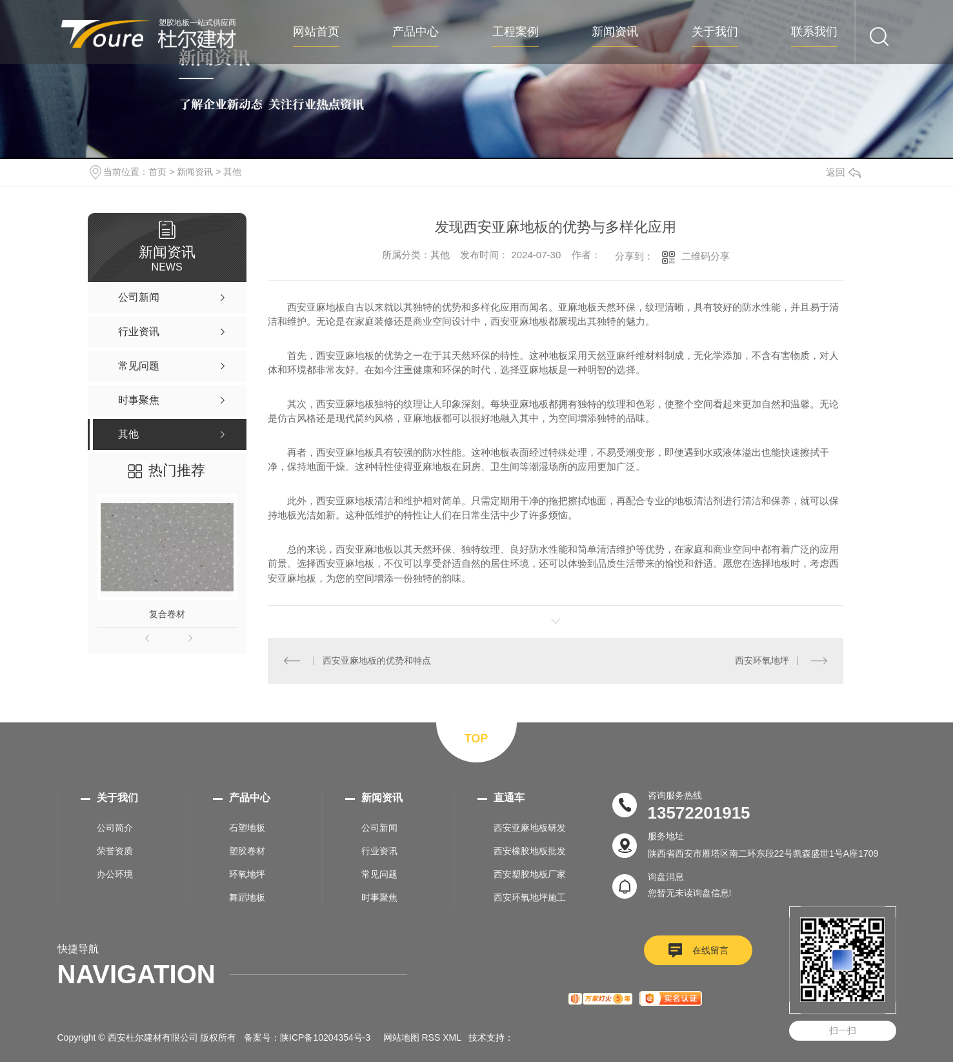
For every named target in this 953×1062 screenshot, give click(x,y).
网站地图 (401, 1037)
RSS (431, 1037)
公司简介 (115, 827)
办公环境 (115, 874)
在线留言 (710, 950)
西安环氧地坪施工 (530, 897)
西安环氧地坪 (762, 660)
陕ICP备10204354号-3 (325, 1037)
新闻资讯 (615, 32)
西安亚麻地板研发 (530, 827)
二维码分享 (705, 255)
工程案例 (515, 32)
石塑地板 (247, 827)
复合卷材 (167, 614)
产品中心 (415, 32)
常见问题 (379, 874)
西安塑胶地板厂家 (530, 874)
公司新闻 (379, 827)
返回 (843, 172)
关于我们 (715, 32)
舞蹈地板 (247, 897)
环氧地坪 (247, 874)
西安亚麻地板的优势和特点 (377, 660)
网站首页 (316, 32)
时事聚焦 (379, 897)
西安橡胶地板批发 (530, 851)
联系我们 (814, 32)
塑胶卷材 (247, 851)
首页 (157, 172)
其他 (232, 172)
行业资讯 (379, 851)
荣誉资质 (115, 851)
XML (452, 1037)
